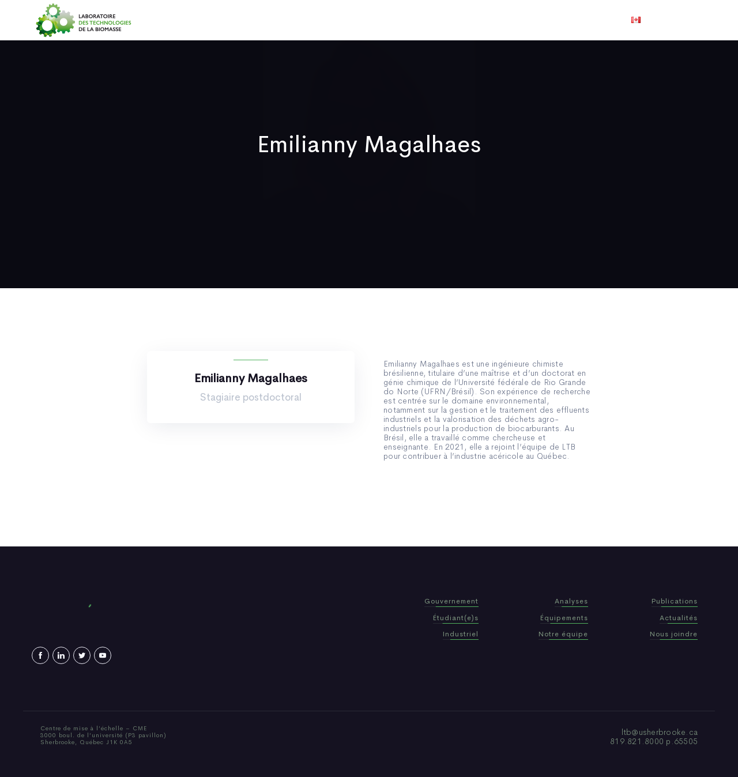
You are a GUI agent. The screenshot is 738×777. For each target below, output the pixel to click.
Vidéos (459, 20)
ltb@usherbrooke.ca (660, 732)
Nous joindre (512, 20)
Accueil (214, 20)
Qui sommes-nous (278, 20)
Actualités (412, 20)
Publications (352, 20)
